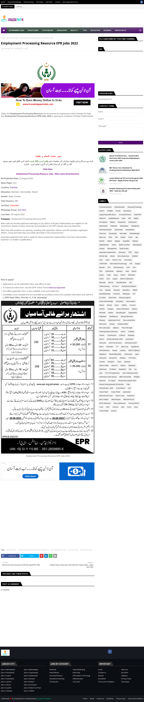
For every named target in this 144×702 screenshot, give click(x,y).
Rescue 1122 (117, 260)
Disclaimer (102, 679)
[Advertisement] (48, 136)
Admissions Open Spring (107, 377)
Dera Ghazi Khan (123, 256)
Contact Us (102, 672)
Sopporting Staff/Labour (107, 215)
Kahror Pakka (104, 365)
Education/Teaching (134, 207)
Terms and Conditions (106, 682)
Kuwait (115, 350)
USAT (108, 407)
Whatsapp (126, 294)
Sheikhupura (113, 316)
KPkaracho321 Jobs (106, 396)
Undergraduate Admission (108, 331)
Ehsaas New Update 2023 (127, 381)
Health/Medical (114, 218)
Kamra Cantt (120, 396)
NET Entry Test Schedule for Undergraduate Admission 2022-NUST (124, 169)
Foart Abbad (120, 388)
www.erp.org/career (56, 288)
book (129, 407)
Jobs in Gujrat (6, 675)
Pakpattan (102, 316)
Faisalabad (121, 222)
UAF (134, 267)
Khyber (110, 313)
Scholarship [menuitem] (47, 30)
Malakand (102, 354)
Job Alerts (49, 2)
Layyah (115, 279)
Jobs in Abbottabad (8, 669)
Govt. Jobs (76, 682)
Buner (101, 347)
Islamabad (127, 211)
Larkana (123, 350)
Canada (102, 362)
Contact (57, 2)
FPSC (130, 252)
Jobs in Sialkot (29, 691)
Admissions (132, 222)
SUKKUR (135, 256)
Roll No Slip (103, 256)
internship (123, 233)
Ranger (137, 264)
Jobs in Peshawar (30, 685)
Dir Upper (112, 381)
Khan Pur (115, 365)
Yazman (115, 407)
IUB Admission (104, 350)
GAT (129, 388)
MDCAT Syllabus (134, 350)
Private (118, 211)
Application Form (114, 320)
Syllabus (116, 328)
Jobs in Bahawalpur (31, 669)
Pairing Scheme (134, 403)
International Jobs (105, 230)
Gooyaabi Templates (43, 699)
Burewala (110, 347)
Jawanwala (126, 392)
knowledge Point (8, 49)
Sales (137, 354)
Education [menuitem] (95, 30)
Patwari (102, 249)
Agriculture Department (107, 252)
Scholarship (119, 230)
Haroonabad (130, 301)
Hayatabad (135, 347)
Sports (101, 339)
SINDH (136, 218)
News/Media (130, 230)
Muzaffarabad (121, 282)
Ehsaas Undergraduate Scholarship (111, 384)
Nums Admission (120, 403)
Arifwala (123, 358)
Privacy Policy (126, 679)
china (136, 407)
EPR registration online (59, 550)
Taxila (109, 275)
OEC (130, 282)
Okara (114, 245)
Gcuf (108, 279)
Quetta (123, 237)
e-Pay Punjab (103, 411)
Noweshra (126, 290)
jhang (116, 275)
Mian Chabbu (104, 399)
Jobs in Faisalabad (7, 672)
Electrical (53, 669)
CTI (117, 347)
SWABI (135, 290)
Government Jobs (12, 38)
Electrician (102, 324)
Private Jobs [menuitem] (33, 30)
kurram (113, 411)
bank (123, 218)
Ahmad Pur (113, 358)
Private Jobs (54, 682)
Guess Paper (103, 392)
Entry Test (124, 347)
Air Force (115, 286)
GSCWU (102, 309)
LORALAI (122, 335)
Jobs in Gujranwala (31, 672)
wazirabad (129, 339)
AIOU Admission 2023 (130, 373)
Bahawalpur (124, 226)
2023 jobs (102, 358)
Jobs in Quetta (6, 688)
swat (127, 271)
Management (112, 249)
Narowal (117, 290)
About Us (124, 669)
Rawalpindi (135, 226)
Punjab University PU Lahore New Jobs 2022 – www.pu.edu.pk (124, 189)
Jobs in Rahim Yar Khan (32, 688)
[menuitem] (4, 30)
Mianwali (102, 282)
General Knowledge (14, 2)
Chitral (123, 275)
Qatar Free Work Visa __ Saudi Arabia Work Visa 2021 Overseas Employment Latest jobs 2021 (124, 158)
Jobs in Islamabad (7, 679)
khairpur (102, 320)
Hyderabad (109, 271)
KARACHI (102, 218)
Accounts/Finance (125, 215)
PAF (131, 264)
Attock (112, 256)
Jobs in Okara (6, 685)
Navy (136, 252)
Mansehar (132, 365)
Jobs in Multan (29, 682)
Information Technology (81, 675)
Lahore (101, 211)
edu (100, 373)
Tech (128, 267)
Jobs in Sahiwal (6, 691)
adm (122, 407)
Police (130, 237)
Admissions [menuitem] (62, 30)
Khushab (102, 313)
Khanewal (131, 275)
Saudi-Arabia (124, 249)
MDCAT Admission (126, 279)
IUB (116, 237)
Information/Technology (118, 264)
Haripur (112, 324)
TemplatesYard (19, 699)
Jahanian (127, 362)
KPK (129, 218)
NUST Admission (105, 403)
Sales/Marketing (104, 294)
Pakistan (13, 187)
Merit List (102, 237)
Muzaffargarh (121, 313)
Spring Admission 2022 (115, 339)
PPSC (110, 237)
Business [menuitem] (107, 30)
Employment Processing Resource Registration (34, 550)
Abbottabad (137, 245)
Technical (116, 294)
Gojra (119, 362)
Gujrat (101, 275)
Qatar (108, 260)
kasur (117, 305)
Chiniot (101, 335)
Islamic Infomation (123, 309)
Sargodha (126, 241)
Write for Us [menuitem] (120, 30)
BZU (100, 271)
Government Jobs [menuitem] (16, 30)
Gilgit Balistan (104, 245)
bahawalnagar (135, 233)
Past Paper (39, 2)
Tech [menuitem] (85, 30)
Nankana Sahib (123, 324)
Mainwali (131, 335)
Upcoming (127, 260)
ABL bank (102, 343)
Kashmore (130, 396)
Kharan (123, 365)
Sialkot (109, 241)
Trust (101, 407)
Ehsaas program (125, 298)
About (92, 699)
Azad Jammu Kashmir (129, 286)
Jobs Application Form (70, 2)
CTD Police (132, 358)
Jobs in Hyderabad (31, 675)
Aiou (101, 260)
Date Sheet (112, 298)
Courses (132, 305)
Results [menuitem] (74, 30)
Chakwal (131, 331)
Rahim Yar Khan (124, 245)
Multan (112, 222)
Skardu (109, 305)
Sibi (130, 369)
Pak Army (102, 233)
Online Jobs (128, 354)
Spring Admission (127, 316)
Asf (134, 294)
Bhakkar (137, 377)
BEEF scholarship (125, 377)
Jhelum (134, 309)
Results (101, 241)
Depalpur (111, 362)
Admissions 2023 (131, 343)
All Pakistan (103, 222)
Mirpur (101, 305)
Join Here (22, 210)
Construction (111, 335)
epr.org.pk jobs (73, 550)
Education (122, 252)
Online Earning (29, 2)
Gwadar (108, 290)
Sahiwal (135, 241)
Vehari (123, 331)
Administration (11, 550)
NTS (109, 267)
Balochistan (103, 226)
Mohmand (102, 369)
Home (3, 2)
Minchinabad (116, 399)
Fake (128, 384)
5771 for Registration (112, 373)
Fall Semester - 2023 (106, 388)
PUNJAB (110, 211)
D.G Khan (102, 298)
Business (102, 381)
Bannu (134, 271)
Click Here (47, 169)
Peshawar (113, 226)
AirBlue (124, 305)
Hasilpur (110, 309)
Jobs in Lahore (6, 682)
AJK (136, 237)
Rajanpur (119, 271)
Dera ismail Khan (129, 320)
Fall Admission (118, 267)
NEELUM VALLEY (128, 399)
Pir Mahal (112, 369)
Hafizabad (119, 301)
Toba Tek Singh (127, 328)
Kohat (101, 279)
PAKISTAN (137, 215)
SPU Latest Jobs (104, 328)
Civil (100, 290)
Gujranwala (113, 233)
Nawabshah (133, 313)
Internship (76, 672)
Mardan (102, 267)
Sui (135, 369)
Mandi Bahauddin (115, 354)
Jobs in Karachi (29, 679)
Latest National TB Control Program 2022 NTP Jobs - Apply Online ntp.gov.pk (126, 179)
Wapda (117, 241)
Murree (110, 282)
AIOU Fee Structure (115, 343)
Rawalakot (122, 369)
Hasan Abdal (115, 392)
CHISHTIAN (103, 264)
